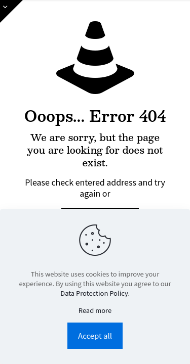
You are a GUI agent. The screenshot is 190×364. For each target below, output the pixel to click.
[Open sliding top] (11, 11)
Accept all (95, 335)
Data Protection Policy (94, 293)
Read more (95, 310)
